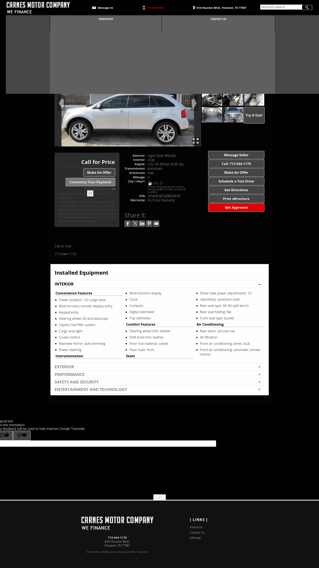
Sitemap (195, 538)
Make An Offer (99, 172)
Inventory (196, 527)
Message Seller (236, 155)
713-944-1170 (117, 537)
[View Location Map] (218, 6)
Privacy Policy (143, 552)
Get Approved (236, 207)
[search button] (307, 7)
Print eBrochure (236, 198)
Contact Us (197, 533)
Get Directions (236, 190)
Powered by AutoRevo (127, 552)
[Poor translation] (22, 435)
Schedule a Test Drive (236, 181)
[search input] (281, 7)
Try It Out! (254, 115)
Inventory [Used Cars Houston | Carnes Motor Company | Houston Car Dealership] (103, 18)
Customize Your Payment (90, 182)
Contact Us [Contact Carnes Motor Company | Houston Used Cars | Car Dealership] (215, 18)
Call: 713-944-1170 (236, 163)
